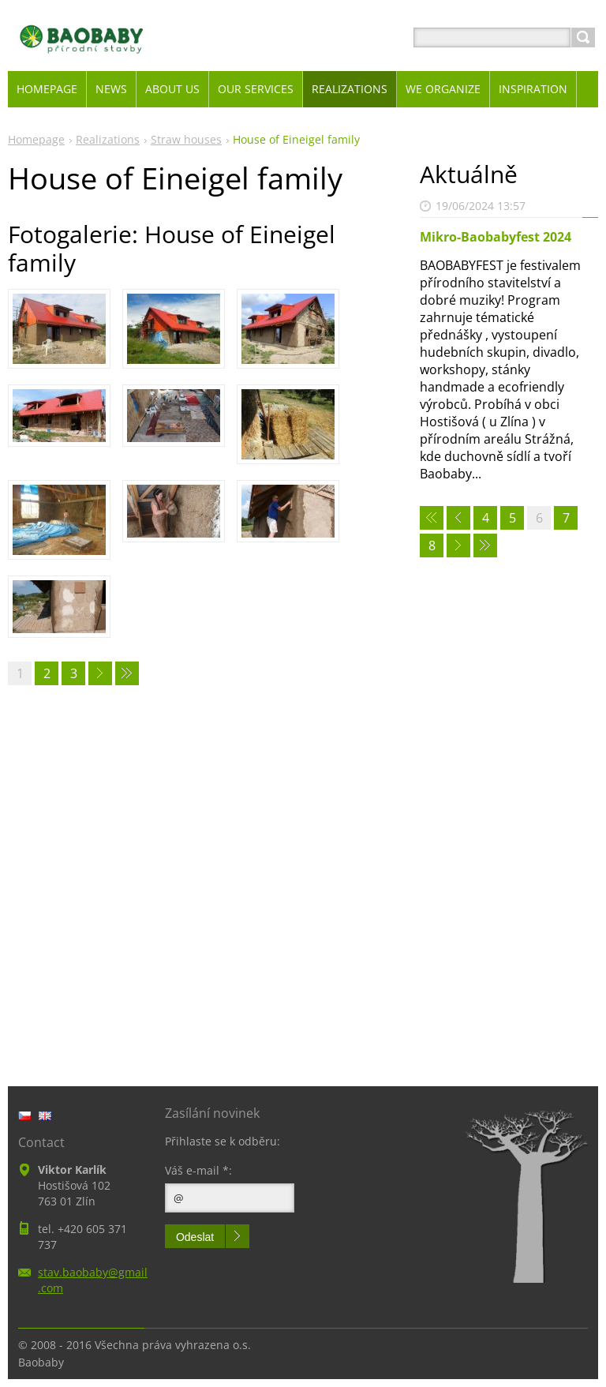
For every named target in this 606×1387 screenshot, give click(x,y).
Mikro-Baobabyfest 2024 (495, 237)
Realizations (108, 139)
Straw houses (186, 139)
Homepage (36, 139)
